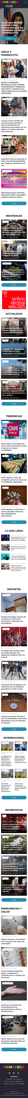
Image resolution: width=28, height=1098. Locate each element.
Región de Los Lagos (7, 242)
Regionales (5, 221)
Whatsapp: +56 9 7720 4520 (14, 1079)
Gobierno (5, 382)
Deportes (5, 663)
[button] (5, 42)
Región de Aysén (7, 263)
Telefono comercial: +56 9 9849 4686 (14, 1084)
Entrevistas (5, 836)
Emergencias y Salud (7, 917)
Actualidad (5, 319)
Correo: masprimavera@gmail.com (14, 1081)
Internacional (6, 629)
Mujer (4, 815)
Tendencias (5, 422)
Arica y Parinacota (7, 60)
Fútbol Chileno (6, 595)
